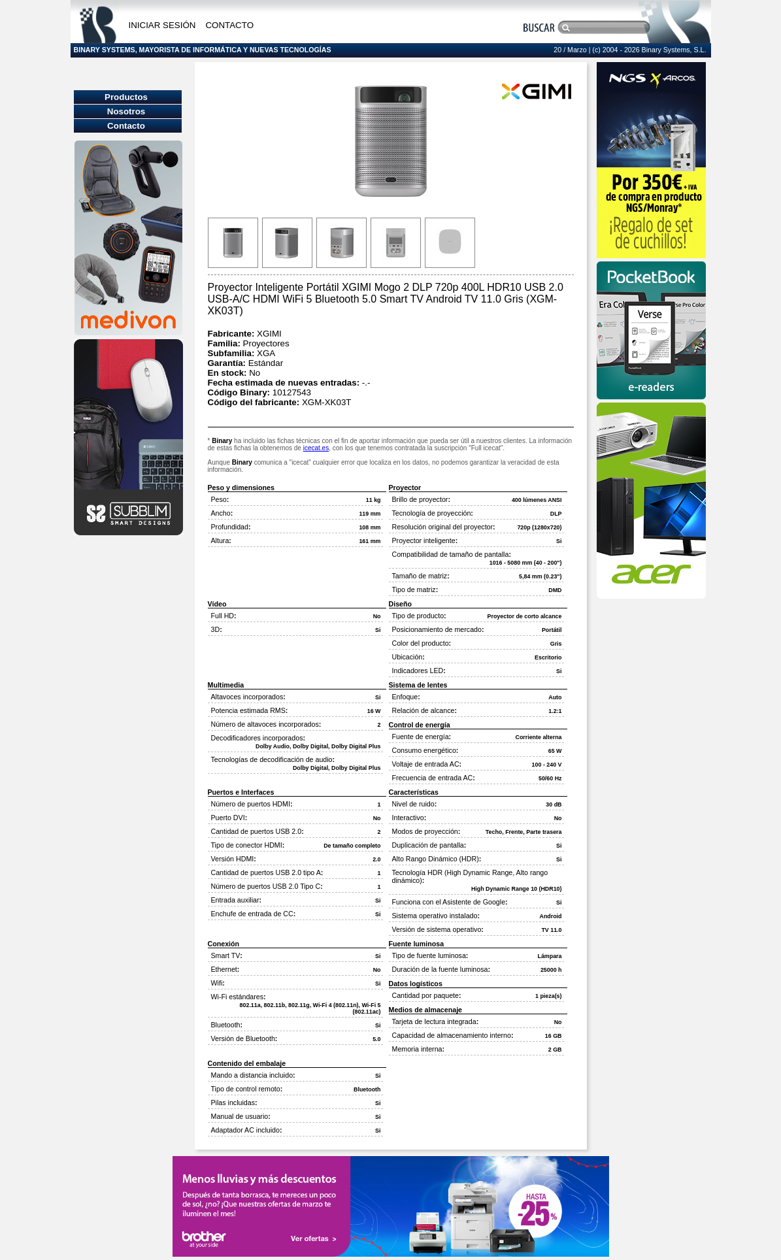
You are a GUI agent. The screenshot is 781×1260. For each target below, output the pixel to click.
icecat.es (316, 448)
